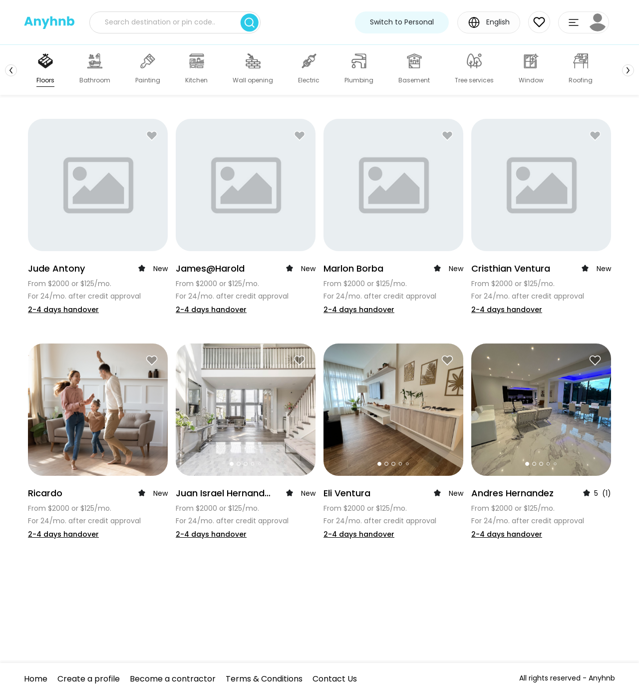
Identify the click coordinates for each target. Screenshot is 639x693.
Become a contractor (173, 679)
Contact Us (335, 679)
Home (35, 679)
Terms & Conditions (264, 679)
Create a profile (88, 679)
